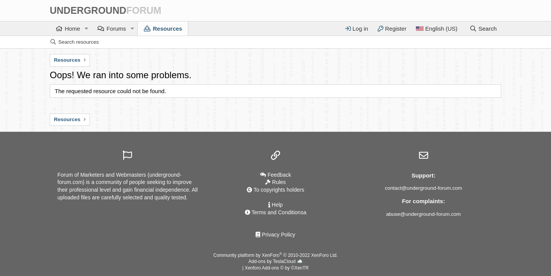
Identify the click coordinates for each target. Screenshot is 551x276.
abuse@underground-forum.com (423, 214)
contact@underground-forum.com (423, 188)
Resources (167, 28)
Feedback (275, 175)
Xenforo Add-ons (277, 268)
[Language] (436, 28)
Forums (116, 28)
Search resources (78, 42)
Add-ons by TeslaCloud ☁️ (275, 261)
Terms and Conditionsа (275, 212)
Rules (275, 182)
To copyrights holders (275, 190)
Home (72, 28)
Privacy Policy (275, 235)
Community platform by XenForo (276, 255)
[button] (86, 28)
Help (275, 205)
